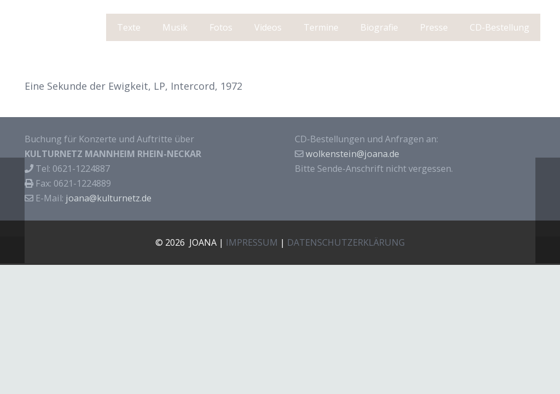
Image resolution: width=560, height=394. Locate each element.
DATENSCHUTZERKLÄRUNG (346, 242)
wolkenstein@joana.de (352, 154)
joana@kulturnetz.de (108, 198)
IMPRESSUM (252, 242)
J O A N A (58, 27)
